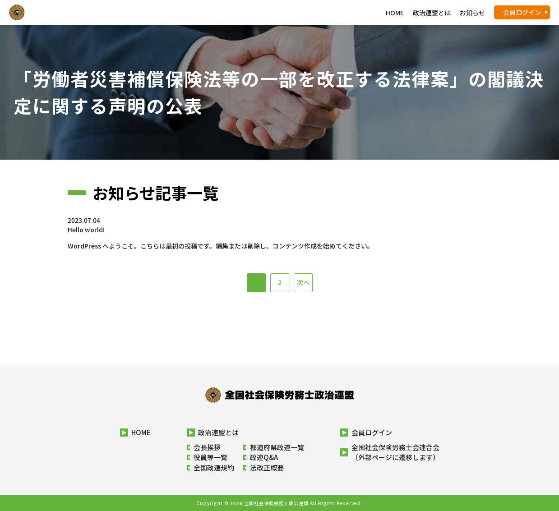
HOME (395, 12)
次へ (303, 282)
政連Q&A (264, 457)
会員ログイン (522, 12)
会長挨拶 (207, 447)
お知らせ (472, 12)
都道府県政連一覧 (277, 447)
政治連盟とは (218, 432)
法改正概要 (267, 467)
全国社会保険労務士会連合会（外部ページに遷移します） (395, 452)
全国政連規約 (214, 467)
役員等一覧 (210, 457)
